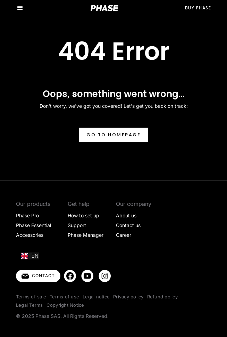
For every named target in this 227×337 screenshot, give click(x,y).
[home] (104, 8)
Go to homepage (113, 134)
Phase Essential (33, 225)
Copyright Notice (65, 305)
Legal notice (96, 296)
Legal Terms (29, 305)
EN (30, 256)
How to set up (83, 215)
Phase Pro (27, 215)
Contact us (128, 225)
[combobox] (30, 256)
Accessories (29, 235)
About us (126, 215)
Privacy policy (128, 296)
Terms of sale (31, 296)
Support (77, 225)
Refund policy (162, 296)
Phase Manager (85, 235)
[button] (20, 8)
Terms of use (64, 296)
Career (123, 235)
